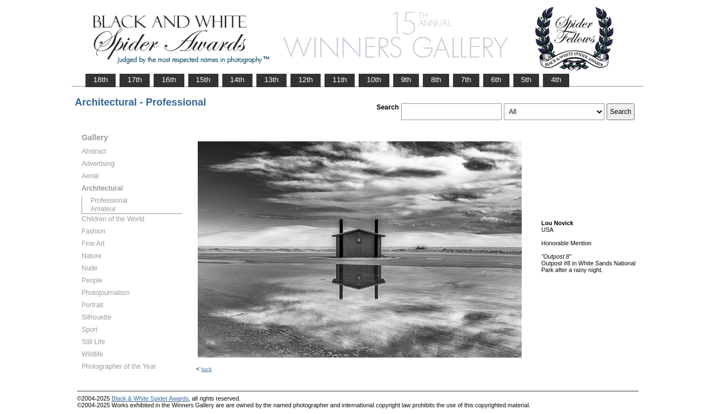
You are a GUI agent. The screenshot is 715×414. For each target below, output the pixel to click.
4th (556, 79)
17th (134, 79)
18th (100, 79)
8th (436, 79)
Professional (108, 200)
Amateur (103, 209)
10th (373, 79)
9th (406, 79)
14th (237, 79)
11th (339, 79)
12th (305, 79)
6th (496, 79)
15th (203, 79)
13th (271, 79)
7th (466, 79)
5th (526, 79)
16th (168, 79)
